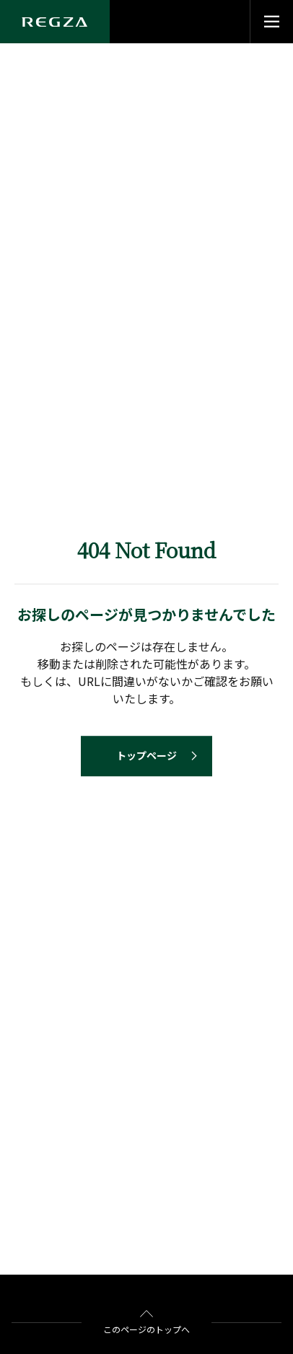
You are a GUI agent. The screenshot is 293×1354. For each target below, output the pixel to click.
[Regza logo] (55, 21)
